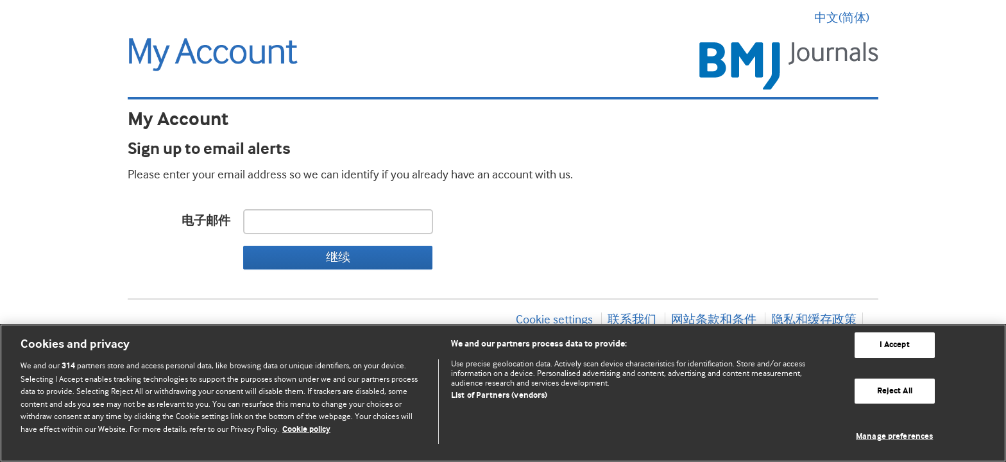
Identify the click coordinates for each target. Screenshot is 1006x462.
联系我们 (632, 319)
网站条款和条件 (713, 319)
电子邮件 (206, 221)
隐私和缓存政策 (814, 319)
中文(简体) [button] (846, 18)
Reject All (894, 391)
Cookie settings (554, 319)
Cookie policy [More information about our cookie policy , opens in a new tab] (306, 429)
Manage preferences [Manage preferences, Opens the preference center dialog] (894, 436)
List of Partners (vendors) (499, 395)
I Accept (895, 345)
